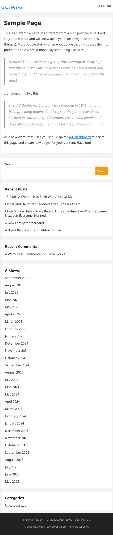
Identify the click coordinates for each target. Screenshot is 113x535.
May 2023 (12, 481)
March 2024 (13, 409)
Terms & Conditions (58, 519)
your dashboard (79, 137)
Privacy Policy (32, 519)
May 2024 (12, 394)
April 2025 (12, 314)
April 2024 (12, 401)
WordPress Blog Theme (61, 526)
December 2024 (16, 343)
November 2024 (16, 350)
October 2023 (15, 445)
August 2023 (14, 460)
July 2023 (11, 467)
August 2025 (14, 285)
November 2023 (16, 438)
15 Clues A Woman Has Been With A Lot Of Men (40, 197)
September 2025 (17, 278)
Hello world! (56, 254)
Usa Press (12, 7)
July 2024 (11, 380)
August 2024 (14, 372)
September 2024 (17, 365)
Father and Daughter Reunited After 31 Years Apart (42, 204)
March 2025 (13, 321)
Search (10, 164)
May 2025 (12, 307)
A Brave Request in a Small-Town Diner (33, 230)
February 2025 (15, 329)
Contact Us (82, 519)
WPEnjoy (84, 526)
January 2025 (14, 336)
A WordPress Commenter (23, 254)
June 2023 (12, 474)
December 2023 (16, 431)
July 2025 (11, 292)
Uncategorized (16, 505)
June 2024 (12, 387)
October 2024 (15, 358)
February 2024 (15, 416)
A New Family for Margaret (24, 223)
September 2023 (17, 452)
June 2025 (12, 300)
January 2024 (14, 423)
